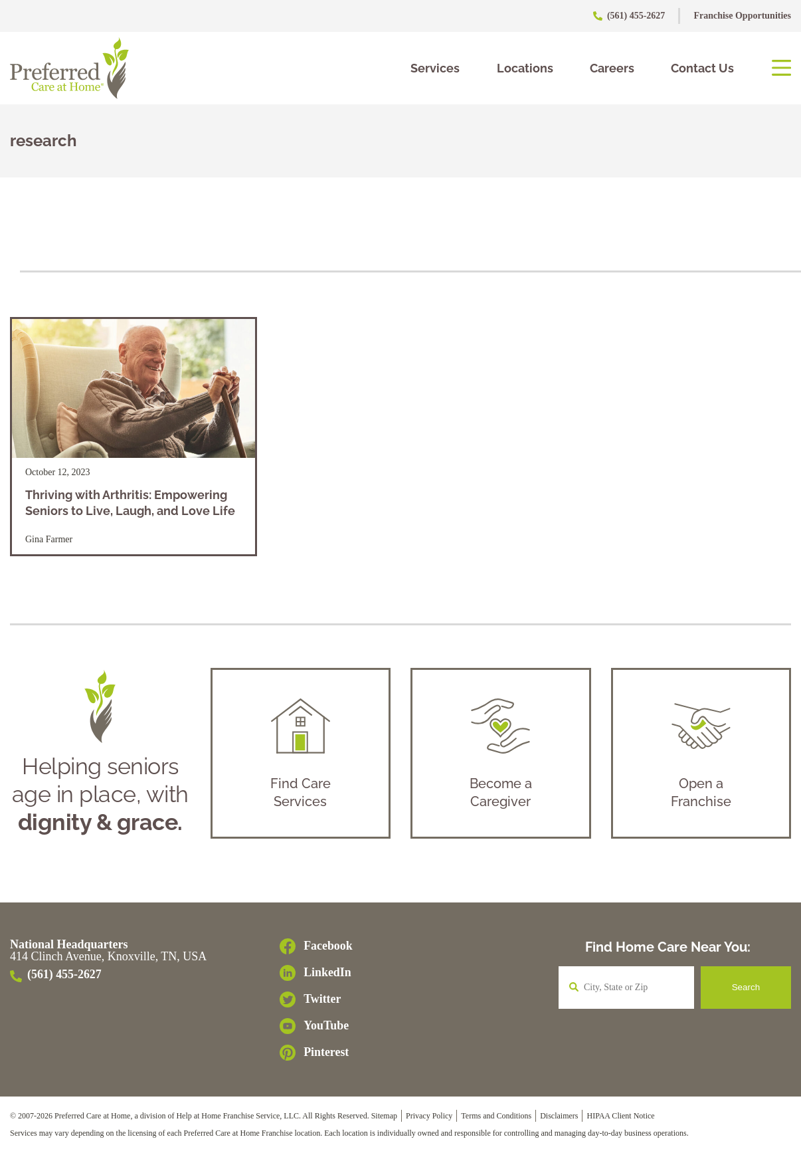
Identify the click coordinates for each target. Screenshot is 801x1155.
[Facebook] (316, 950)
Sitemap (384, 1118)
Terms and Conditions (496, 1118)
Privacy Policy (429, 1118)
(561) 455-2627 (630, 16)
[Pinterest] (316, 1056)
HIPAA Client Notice (620, 1118)
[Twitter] (316, 1003)
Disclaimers (559, 1118)
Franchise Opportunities (742, 16)
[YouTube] (316, 1029)
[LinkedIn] (316, 976)
